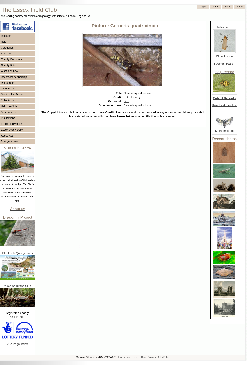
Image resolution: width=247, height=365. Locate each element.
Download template (224, 105)
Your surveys (8, 112)
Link (126, 101)
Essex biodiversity (11, 123)
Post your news (10, 141)
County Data (8, 65)
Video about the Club (17, 286)
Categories (7, 47)
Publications (8, 117)
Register (6, 35)
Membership (8, 88)
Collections (7, 100)
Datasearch (7, 82)
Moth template (224, 130)
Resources (7, 135)
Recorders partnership (14, 77)
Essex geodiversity (12, 129)
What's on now (9, 71)
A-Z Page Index (17, 344)
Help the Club (9, 106)
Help (3, 41)
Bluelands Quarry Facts (17, 253)
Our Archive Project (12, 94)
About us (6, 53)
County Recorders (11, 59)
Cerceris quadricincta (137, 105)
